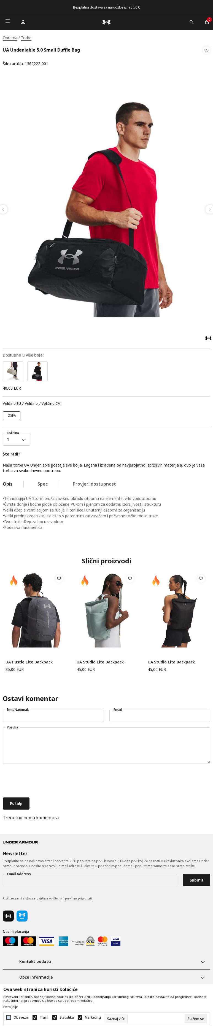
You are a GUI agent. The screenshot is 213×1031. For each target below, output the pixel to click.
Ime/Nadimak (18, 708)
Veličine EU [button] (12, 402)
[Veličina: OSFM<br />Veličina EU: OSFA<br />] (11, 414)
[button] (206, 57)
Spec (42, 482)
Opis (7, 482)
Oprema (10, 37)
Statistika (67, 1017)
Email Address (19, 872)
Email (118, 708)
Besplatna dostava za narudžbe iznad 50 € (106, 7)
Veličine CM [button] (51, 402)
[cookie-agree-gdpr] (196, 1018)
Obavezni (21, 1017)
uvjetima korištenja (49, 897)
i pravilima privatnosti (77, 897)
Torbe (26, 37)
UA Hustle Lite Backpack (29, 660)
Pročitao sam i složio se (47, 897)
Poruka (12, 725)
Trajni (44, 1017)
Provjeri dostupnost (94, 482)
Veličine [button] (31, 402)
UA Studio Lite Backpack (100, 660)
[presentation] (45, 779)
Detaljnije (10, 1007)
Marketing (93, 1017)
